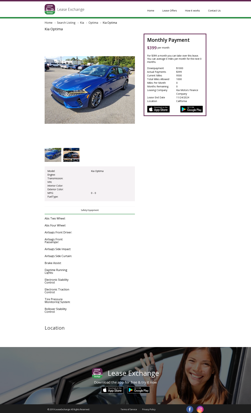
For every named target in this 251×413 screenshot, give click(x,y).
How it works (177, 9)
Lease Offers (156, 9)
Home (139, 9)
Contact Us (197, 9)
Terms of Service (129, 407)
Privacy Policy (148, 407)
